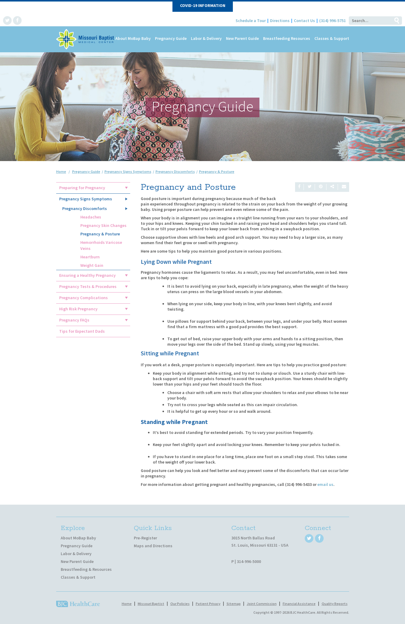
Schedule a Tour (251, 20)
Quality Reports (335, 603)
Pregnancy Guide (171, 38)
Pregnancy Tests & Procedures (88, 286)
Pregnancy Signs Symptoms (85, 199)
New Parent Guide (242, 38)
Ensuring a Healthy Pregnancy (87, 275)
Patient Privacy (208, 603)
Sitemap (234, 603)
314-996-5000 (249, 561)
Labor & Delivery (206, 38)
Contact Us (304, 20)
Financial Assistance (299, 603)
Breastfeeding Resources (286, 38)
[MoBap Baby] (85, 38)
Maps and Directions (153, 545)
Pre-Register (145, 538)
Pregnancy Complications (83, 297)
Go (396, 20)
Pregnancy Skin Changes (103, 225)
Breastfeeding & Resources (86, 569)
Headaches (90, 217)
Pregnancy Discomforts (84, 208)
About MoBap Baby (133, 38)
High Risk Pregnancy (78, 309)
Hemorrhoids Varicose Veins (101, 245)
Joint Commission (262, 603)
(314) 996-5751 (332, 20)
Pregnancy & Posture (100, 234)
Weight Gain (91, 265)
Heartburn (90, 257)
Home (61, 171)
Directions (280, 20)
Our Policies (180, 603)
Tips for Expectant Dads (82, 331)
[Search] (370, 20)
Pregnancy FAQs (74, 320)
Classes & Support (331, 38)
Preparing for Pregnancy (82, 187)
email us (325, 484)
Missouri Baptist (151, 603)
